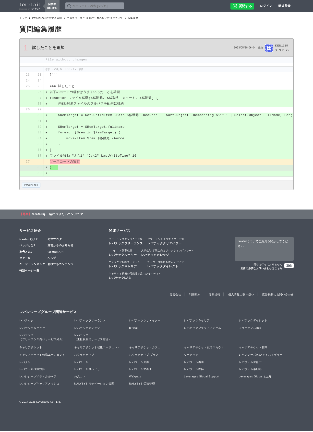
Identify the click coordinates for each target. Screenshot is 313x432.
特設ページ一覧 (29, 271)
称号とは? (26, 252)
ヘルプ (52, 258)
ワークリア (191, 355)
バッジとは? (27, 246)
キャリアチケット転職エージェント (42, 355)
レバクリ (25, 363)
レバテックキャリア (126, 265)
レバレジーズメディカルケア (38, 377)
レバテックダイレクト (165, 265)
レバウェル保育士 (250, 363)
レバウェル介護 (139, 363)
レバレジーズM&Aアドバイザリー (260, 355)
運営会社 (175, 295)
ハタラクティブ (84, 355)
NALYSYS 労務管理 (142, 384)
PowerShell (31, 186)
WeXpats (135, 377)
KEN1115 (281, 45)
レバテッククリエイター (165, 242)
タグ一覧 (25, 258)
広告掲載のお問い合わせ (278, 295)
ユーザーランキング (32, 265)
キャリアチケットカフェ (145, 348)
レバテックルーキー (123, 254)
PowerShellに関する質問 (47, 18)
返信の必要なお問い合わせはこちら (261, 269)
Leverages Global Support (201, 377)
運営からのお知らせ (60, 246)
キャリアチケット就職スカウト (204, 348)
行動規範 (214, 295)
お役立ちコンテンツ (60, 265)
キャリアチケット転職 (253, 348)
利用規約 (195, 295)
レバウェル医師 (194, 370)
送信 (289, 266)
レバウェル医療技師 (32, 370)
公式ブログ (55, 240)
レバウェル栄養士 (140, 370)
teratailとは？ (28, 240)
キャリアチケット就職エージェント (97, 348)
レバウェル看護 (194, 363)
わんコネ (80, 377)
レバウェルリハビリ (87, 370)
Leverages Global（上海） (256, 377)
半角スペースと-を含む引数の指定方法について (95, 18)
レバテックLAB (135, 277)
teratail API (55, 252)
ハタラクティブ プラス (144, 355)
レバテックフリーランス (126, 242)
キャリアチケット (30, 348)
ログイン (266, 6)
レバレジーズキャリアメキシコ (39, 384)
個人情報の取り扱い (241, 295)
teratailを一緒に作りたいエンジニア (57, 215)
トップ (23, 18)
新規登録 (284, 6)
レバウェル (81, 363)
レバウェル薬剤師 (250, 370)
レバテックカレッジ (167, 254)
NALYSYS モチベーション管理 (94, 384)
